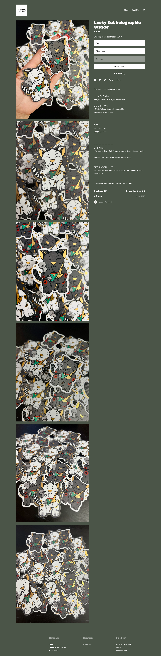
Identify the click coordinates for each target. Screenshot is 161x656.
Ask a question (114, 80)
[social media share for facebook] (95, 80)
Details (97, 89)
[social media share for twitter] (100, 80)
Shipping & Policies (112, 89)
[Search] (144, 10)
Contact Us (53, 650)
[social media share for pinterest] (105, 80)
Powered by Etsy (123, 650)
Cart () (135, 10)
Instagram (87, 644)
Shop (126, 10)
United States (110, 36)
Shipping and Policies (57, 647)
